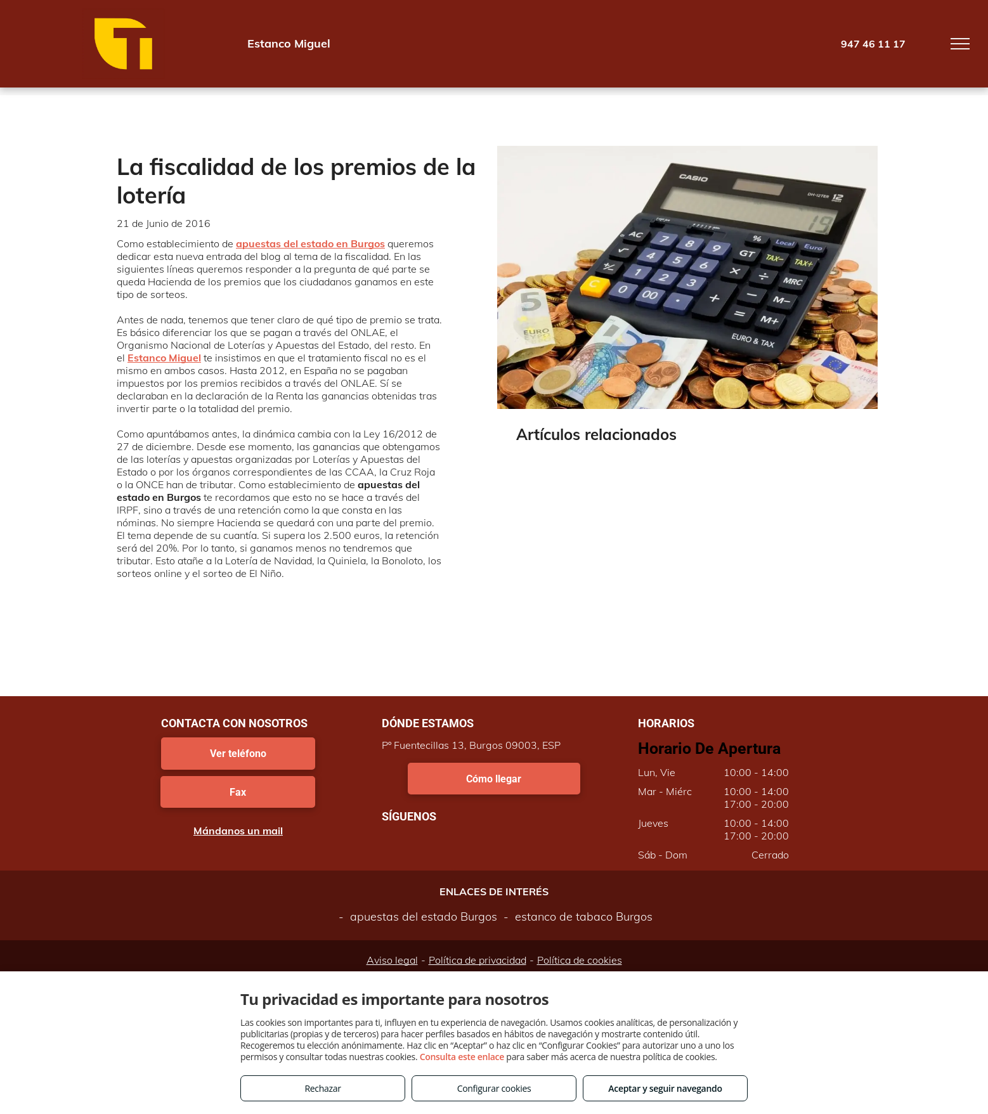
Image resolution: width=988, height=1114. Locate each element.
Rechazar (322, 1088)
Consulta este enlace (462, 1057)
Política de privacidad (477, 960)
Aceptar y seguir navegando (665, 1088)
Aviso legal (392, 960)
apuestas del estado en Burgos (310, 243)
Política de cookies (579, 960)
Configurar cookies (494, 1088)
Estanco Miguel (164, 357)
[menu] (960, 43)
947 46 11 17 (873, 43)
